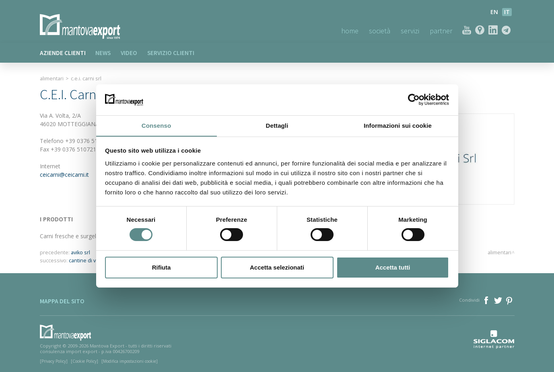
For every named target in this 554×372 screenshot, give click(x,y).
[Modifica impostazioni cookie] (129, 361)
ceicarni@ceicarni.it (64, 175)
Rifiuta (161, 267)
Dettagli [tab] (277, 125)
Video (129, 53)
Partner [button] (441, 30)
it (507, 12)
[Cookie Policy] (84, 361)
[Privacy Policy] (54, 361)
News (103, 53)
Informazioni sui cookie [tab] (398, 125)
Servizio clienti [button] (171, 53)
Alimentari (52, 78)
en (494, 12)
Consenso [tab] (156, 125)
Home (349, 30)
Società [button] (379, 30)
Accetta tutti (392, 267)
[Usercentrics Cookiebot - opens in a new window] (414, 100)
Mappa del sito (62, 301)
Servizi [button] (410, 30)
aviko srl (80, 252)
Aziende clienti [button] (63, 53)
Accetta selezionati (277, 267)
